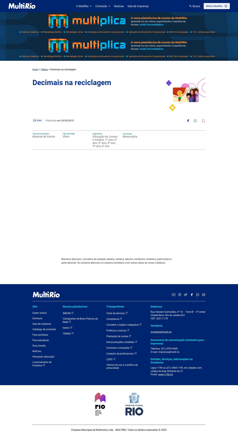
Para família (39, 345)
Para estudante (40, 340)
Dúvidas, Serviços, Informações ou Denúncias (172, 361)
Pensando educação (43, 356)
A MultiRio (84, 6)
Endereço (156, 306)
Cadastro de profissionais (121, 353)
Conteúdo (102, 6)
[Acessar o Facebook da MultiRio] (192, 295)
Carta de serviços (117, 313)
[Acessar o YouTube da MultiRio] (173, 295)
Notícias (119, 6)
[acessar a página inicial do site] (22, 6)
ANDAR (68, 313)
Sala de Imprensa (138, 6)
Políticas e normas (117, 330)
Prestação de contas (118, 336)
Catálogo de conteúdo (44, 329)
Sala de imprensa (41, 323)
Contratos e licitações (119, 347)
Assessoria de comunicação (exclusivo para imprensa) (177, 341)
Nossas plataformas (75, 306)
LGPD (111, 359)
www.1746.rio (165, 374)
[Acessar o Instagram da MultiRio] (180, 295)
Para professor (40, 334)
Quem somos (39, 312)
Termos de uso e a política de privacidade (122, 366)
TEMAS (68, 333)
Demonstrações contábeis (121, 342)
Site (34, 306)
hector (67, 327)
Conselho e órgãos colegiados (124, 324)
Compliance (114, 318)
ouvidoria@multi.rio (161, 331)
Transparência (115, 306)
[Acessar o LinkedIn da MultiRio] (204, 295)
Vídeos (44, 69)
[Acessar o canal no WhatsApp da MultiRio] (198, 295)
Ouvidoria (156, 325)
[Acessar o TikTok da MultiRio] (186, 295)
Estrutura (37, 318)
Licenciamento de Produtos (41, 364)
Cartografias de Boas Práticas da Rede (80, 320)
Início (35, 69)
